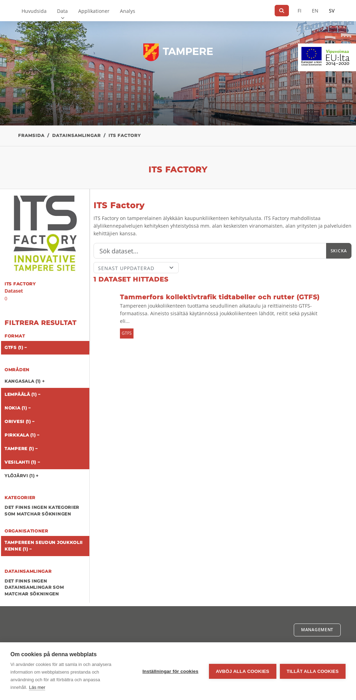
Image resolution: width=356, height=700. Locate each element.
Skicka (339, 251)
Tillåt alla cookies (313, 671)
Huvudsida (34, 11)
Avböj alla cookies (242, 671)
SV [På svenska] (331, 10)
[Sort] (136, 267)
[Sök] (282, 10)
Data (62, 11)
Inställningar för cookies (171, 671)
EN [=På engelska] (315, 10)
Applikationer (94, 11)
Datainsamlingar (76, 135)
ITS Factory (124, 135)
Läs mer (37, 687)
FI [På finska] (299, 10)
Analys (127, 11)
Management (317, 630)
